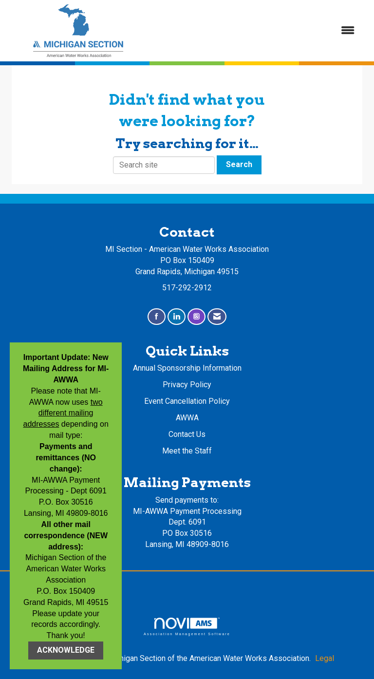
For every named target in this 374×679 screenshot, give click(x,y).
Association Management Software (187, 627)
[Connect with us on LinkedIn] (177, 316)
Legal (324, 658)
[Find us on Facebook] (157, 316)
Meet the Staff (187, 450)
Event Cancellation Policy (187, 401)
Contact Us (187, 434)
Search (239, 164)
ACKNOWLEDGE (65, 650)
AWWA (187, 417)
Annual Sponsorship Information (187, 368)
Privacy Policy (187, 384)
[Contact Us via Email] (216, 316)
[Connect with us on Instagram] (196, 316)
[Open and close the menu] (256, 30)
